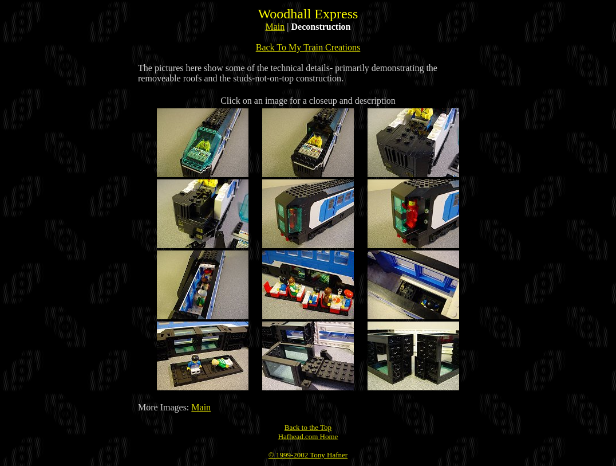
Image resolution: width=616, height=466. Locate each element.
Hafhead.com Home (308, 436)
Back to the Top (308, 427)
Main (275, 27)
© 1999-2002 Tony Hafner (308, 455)
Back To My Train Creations (308, 47)
